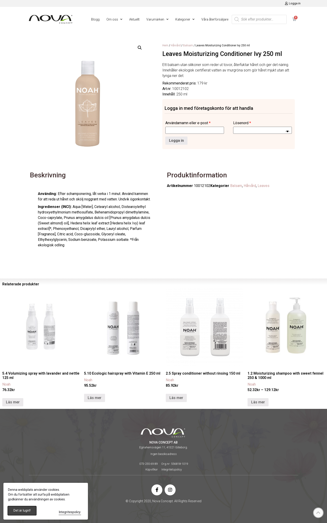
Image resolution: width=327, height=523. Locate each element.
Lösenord (242, 123)
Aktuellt (134, 19)
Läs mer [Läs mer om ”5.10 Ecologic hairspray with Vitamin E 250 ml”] (94, 398)
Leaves (263, 186)
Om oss (114, 19)
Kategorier (185, 19)
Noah (6, 384)
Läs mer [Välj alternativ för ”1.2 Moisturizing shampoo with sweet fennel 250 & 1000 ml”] (258, 402)
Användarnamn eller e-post (188, 123)
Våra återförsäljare (214, 19)
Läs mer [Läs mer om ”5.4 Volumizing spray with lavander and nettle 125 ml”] (13, 402)
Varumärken (157, 19)
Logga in (176, 140)
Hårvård (176, 45)
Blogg (95, 19)
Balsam (188, 45)
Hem (165, 45)
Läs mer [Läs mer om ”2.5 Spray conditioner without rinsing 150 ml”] (176, 398)
